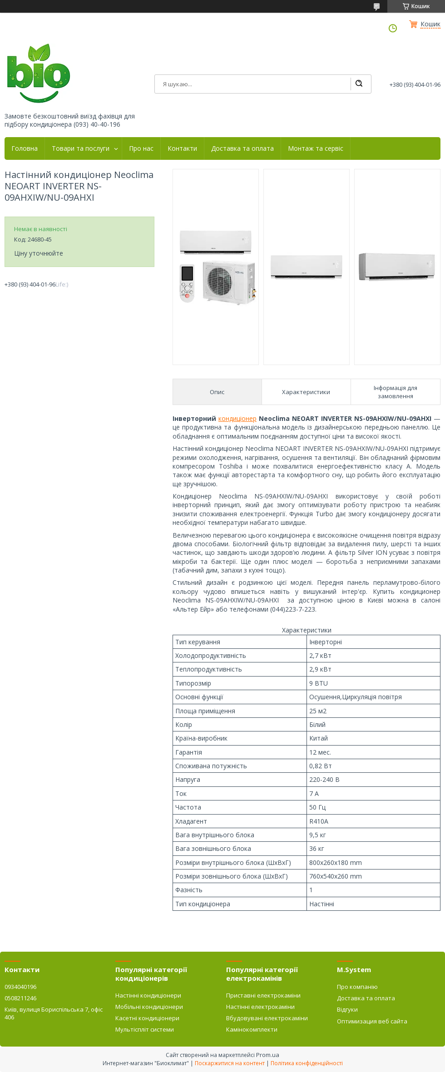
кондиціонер (237, 418)
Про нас (141, 148)
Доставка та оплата (242, 148)
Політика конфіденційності (307, 1063)
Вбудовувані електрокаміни (267, 1018)
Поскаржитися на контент (230, 1063)
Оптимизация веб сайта (372, 1021)
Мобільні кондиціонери (149, 1007)
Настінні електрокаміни (260, 1007)
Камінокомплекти (251, 1029)
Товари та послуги (80, 148)
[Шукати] (359, 84)
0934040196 (20, 987)
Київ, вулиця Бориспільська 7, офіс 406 (54, 1013)
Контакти (182, 148)
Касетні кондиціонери (147, 1018)
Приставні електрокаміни (263, 995)
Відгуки (347, 1009)
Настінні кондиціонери (148, 995)
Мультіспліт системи (144, 1029)
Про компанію (357, 987)
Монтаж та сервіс (315, 148)
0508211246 (20, 998)
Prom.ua (267, 1055)
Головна (24, 148)
